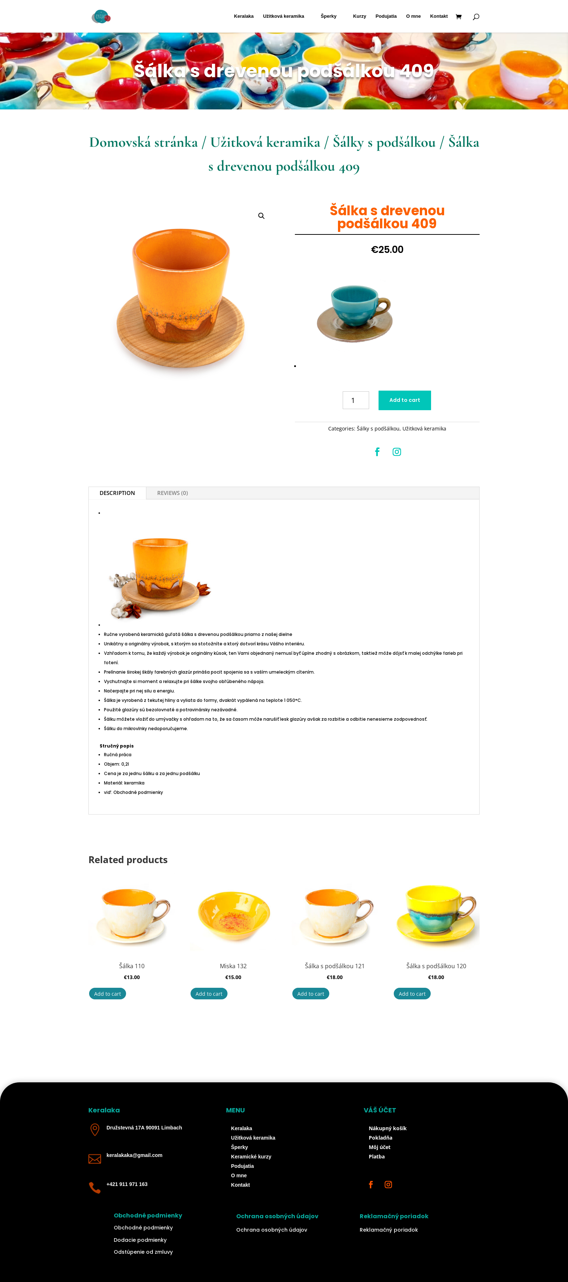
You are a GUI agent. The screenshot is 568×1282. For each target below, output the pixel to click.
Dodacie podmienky (140, 1240)
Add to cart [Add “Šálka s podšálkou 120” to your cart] (412, 993)
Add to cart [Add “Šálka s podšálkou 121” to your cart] (310, 993)
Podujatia (386, 16)
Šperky (329, 16)
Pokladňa (380, 1137)
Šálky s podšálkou (384, 142)
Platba (377, 1156)
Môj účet (379, 1147)
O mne (413, 16)
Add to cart (404, 400)
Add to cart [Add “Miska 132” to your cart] (209, 993)
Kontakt (439, 16)
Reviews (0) (172, 492)
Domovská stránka (143, 142)
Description (117, 492)
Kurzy (359, 16)
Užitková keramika (283, 16)
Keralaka (244, 16)
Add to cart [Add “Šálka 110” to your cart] (107, 993)
